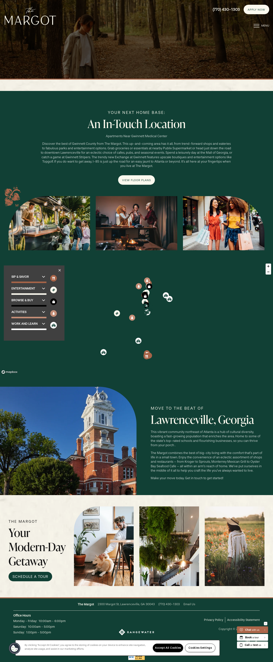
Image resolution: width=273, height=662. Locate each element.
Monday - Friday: (25, 621)
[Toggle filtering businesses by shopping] (53, 301)
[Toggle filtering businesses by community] (53, 325)
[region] (136, 318)
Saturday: (19, 626)
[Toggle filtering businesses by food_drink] (53, 278)
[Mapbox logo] (9, 372)
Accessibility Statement (243, 620)
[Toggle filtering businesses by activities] (53, 313)
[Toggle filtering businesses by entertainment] (53, 290)
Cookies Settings (200, 647)
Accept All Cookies (168, 647)
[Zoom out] (268, 272)
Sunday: (18, 632)
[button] (256, 8)
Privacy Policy (213, 620)
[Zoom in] (268, 266)
